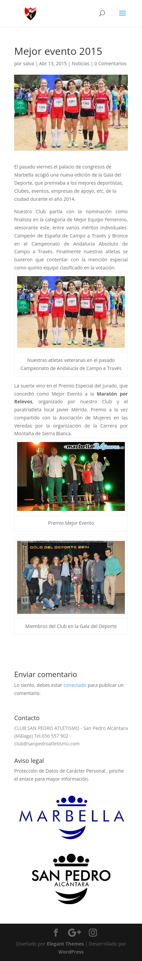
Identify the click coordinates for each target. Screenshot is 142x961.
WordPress (71, 952)
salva (28, 63)
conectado (75, 685)
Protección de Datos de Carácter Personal (60, 771)
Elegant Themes (65, 943)
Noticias (80, 63)
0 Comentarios (111, 63)
